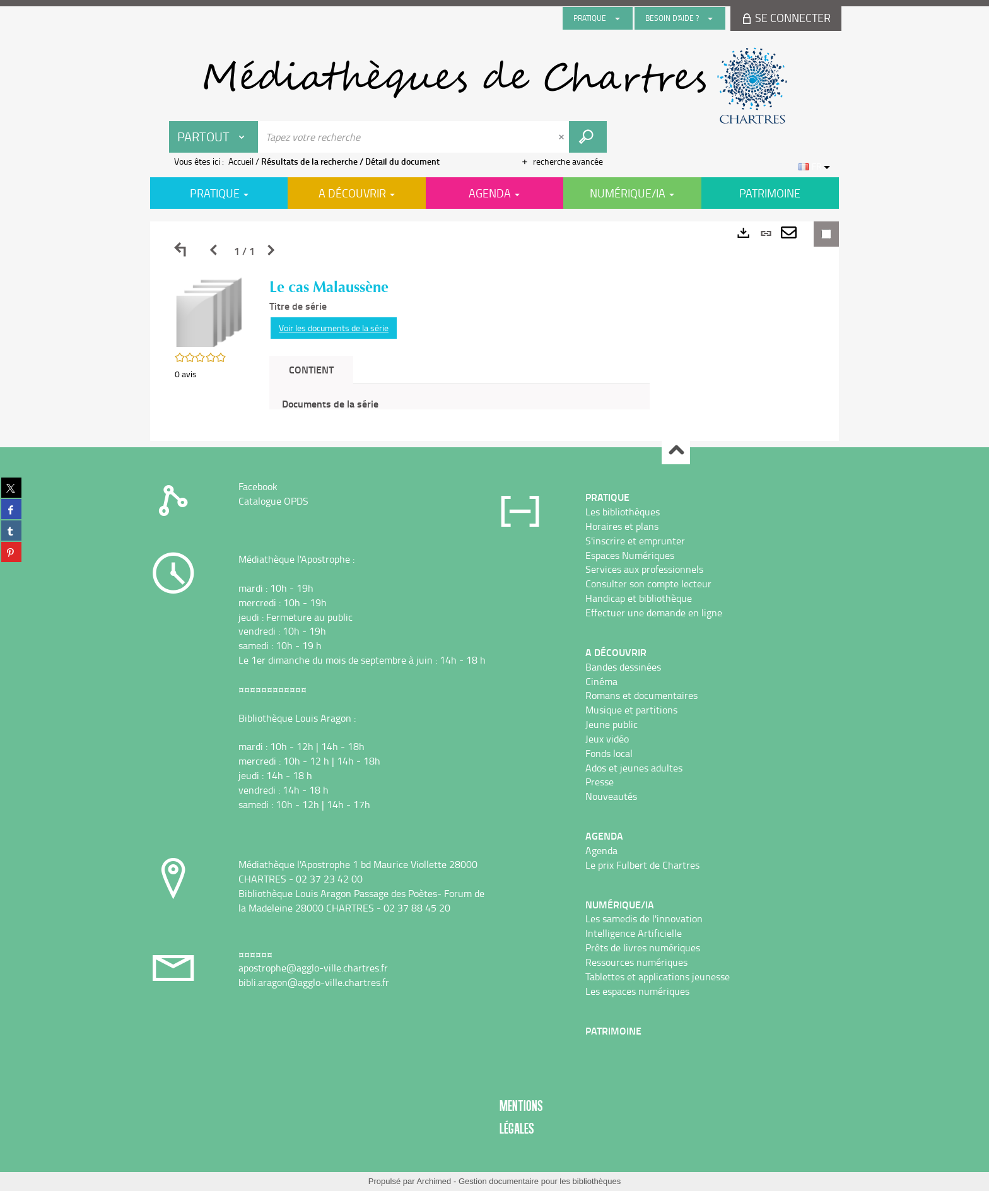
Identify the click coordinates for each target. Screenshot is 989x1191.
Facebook (258, 486)
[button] (209, 311)
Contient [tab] (311, 369)
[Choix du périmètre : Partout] (214, 137)
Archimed (433, 1181)
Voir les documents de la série (334, 328)
